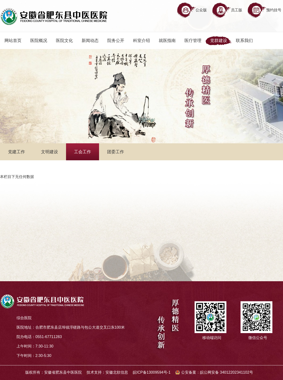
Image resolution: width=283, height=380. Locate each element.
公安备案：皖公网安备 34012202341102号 (217, 372)
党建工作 (16, 151)
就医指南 (167, 40)
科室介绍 (141, 40)
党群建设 (218, 40)
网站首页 (12, 40)
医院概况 (38, 40)
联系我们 (244, 40)
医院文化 (64, 40)
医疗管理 (192, 40)
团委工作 (115, 151)
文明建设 (49, 151)
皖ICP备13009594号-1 (152, 372)
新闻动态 (90, 40)
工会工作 (82, 151)
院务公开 (115, 40)
